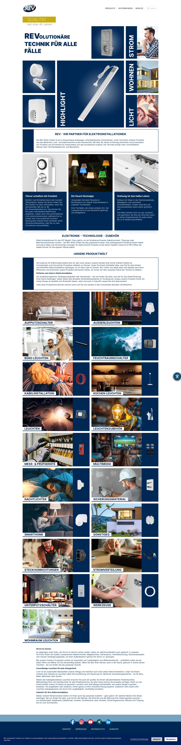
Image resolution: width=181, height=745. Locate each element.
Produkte (110, 8)
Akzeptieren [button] (171, 739)
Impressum (80, 729)
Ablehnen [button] (157, 739)
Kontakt (66, 729)
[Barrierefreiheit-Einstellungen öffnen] (177, 376)
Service (139, 8)
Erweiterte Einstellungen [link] (139, 739)
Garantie (114, 729)
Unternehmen (125, 8)
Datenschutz (98, 729)
